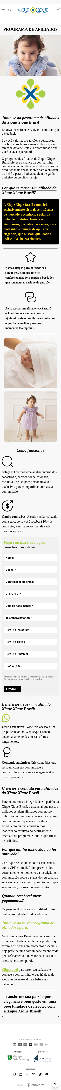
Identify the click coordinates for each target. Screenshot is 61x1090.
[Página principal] (32, 10)
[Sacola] (58, 10)
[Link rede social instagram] (20, 1074)
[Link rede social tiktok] (40, 1074)
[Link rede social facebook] (27, 1074)
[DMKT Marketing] (43, 1061)
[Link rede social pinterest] (33, 1074)
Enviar (12, 689)
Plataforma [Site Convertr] (30, 1085)
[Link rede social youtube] (46, 1074)
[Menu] (3, 10)
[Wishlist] (10, 10)
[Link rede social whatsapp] (14, 1074)
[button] (55, 1084)
